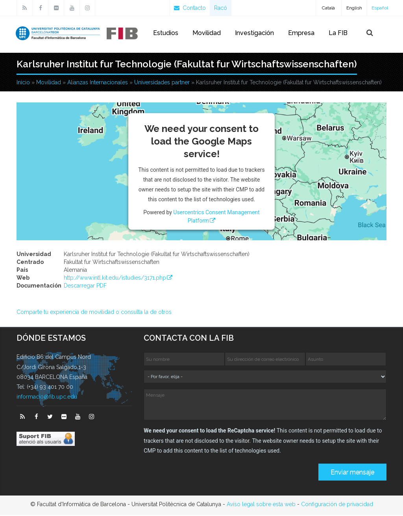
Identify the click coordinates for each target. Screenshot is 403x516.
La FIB (338, 33)
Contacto (190, 8)
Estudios (165, 33)
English (354, 8)
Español (380, 8)
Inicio (23, 83)
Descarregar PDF (85, 286)
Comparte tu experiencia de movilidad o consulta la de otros (94, 313)
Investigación (254, 33)
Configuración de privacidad (337, 505)
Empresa (301, 33)
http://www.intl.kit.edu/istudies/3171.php (115, 278)
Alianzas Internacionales (97, 83)
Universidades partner (162, 83)
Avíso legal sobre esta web (261, 505)
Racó (220, 8)
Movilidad (206, 33)
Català (328, 8)
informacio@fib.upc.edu (47, 397)
